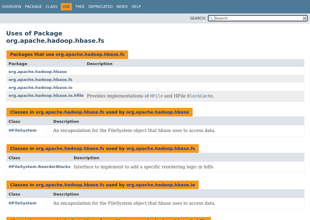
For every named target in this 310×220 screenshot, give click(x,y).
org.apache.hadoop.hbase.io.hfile (46, 95)
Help (136, 7)
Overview (11, 7)
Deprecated (100, 7)
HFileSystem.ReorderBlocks (40, 166)
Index (122, 7)
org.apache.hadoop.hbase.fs (90, 54)
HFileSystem (23, 130)
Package (33, 7)
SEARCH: (198, 18)
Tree (80, 7)
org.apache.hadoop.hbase (38, 71)
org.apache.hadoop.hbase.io (40, 87)
